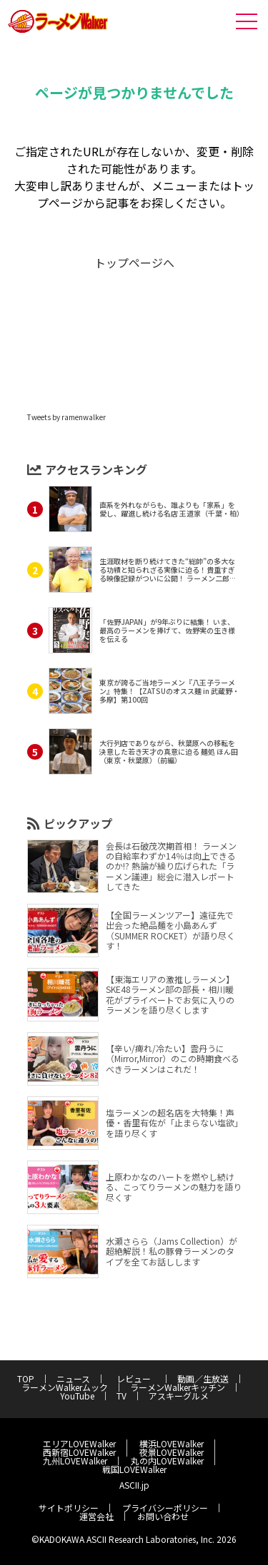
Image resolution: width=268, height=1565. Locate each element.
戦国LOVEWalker (134, 1469)
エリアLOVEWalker (79, 1443)
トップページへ (134, 262)
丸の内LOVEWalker (167, 1460)
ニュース (73, 1378)
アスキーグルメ (179, 1396)
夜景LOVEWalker (171, 1452)
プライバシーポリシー (165, 1508)
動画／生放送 (203, 1378)
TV (121, 1396)
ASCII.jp (134, 1485)
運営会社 (96, 1516)
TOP (25, 1378)
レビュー (137, 1378)
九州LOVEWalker (75, 1460)
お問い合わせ (163, 1516)
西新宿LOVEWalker (79, 1452)
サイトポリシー (69, 1508)
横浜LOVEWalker (171, 1443)
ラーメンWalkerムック (64, 1387)
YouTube (77, 1396)
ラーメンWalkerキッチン (177, 1387)
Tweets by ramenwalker (66, 417)
